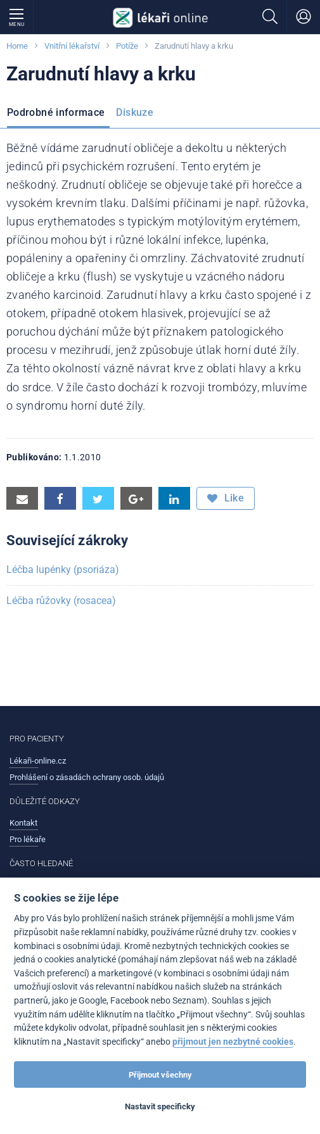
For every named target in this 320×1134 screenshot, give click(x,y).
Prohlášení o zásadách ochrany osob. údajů (87, 777)
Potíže (127, 46)
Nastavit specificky (160, 1106)
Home (17, 46)
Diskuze (134, 112)
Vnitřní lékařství (71, 46)
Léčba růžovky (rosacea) (61, 601)
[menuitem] (58, 114)
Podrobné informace (56, 112)
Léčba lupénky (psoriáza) (62, 570)
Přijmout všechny (160, 1075)
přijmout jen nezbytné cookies (232, 1041)
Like (225, 498)
